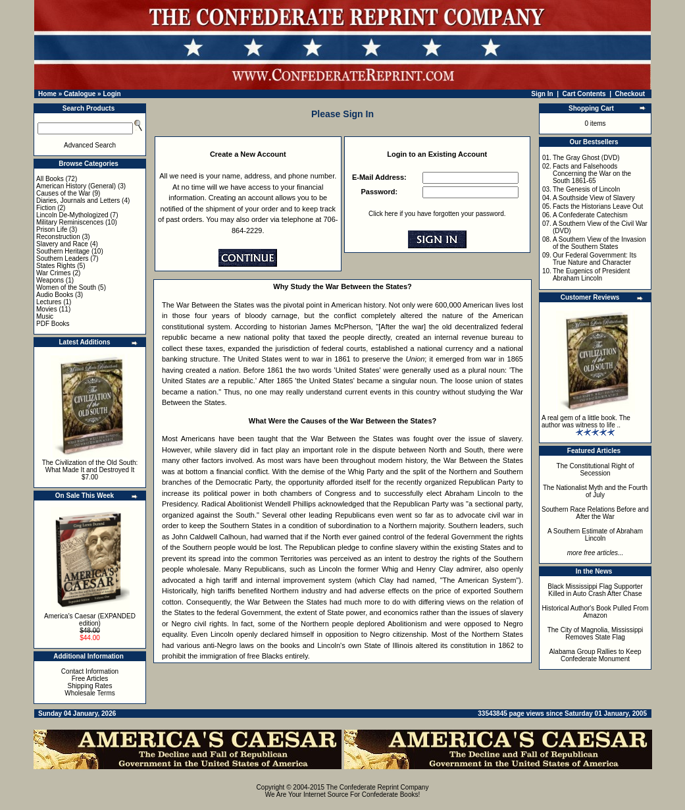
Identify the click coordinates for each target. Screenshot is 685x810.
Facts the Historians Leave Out (598, 206)
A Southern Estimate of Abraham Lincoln (595, 534)
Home (47, 93)
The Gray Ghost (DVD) (586, 157)
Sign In (542, 93)
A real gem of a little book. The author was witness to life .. (586, 421)
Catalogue (79, 93)
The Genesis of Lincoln (586, 189)
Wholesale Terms (89, 693)
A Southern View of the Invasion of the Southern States (599, 243)
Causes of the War (63, 193)
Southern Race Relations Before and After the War (595, 513)
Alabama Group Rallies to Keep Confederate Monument (595, 655)
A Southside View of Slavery (594, 198)
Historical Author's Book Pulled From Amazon (595, 612)
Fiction (45, 207)
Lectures (48, 302)
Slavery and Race (62, 244)
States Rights (55, 265)
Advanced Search (90, 145)
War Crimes (53, 273)
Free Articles (90, 678)
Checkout (630, 93)
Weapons (50, 280)
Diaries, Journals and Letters (78, 200)
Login (111, 93)
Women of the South (66, 287)
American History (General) (76, 186)
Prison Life (51, 229)
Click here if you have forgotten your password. (436, 213)
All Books (50, 178)
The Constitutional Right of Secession (595, 469)
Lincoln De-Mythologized (72, 215)
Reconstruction (58, 236)
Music (44, 316)
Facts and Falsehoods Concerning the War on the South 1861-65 (592, 173)
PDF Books (53, 323)
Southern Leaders (62, 258)
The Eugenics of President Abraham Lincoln (591, 274)
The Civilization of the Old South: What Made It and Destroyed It (90, 466)
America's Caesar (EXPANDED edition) (90, 619)
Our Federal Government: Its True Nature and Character (594, 259)
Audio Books (54, 294)
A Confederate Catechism (590, 215)
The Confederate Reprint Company (377, 787)
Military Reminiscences (69, 222)
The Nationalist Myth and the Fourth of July (595, 491)
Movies (46, 309)
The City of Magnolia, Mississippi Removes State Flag (595, 633)
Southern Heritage (62, 251)
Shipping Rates (90, 685)
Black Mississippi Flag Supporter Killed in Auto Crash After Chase (595, 590)
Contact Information (89, 671)
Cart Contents (584, 93)
